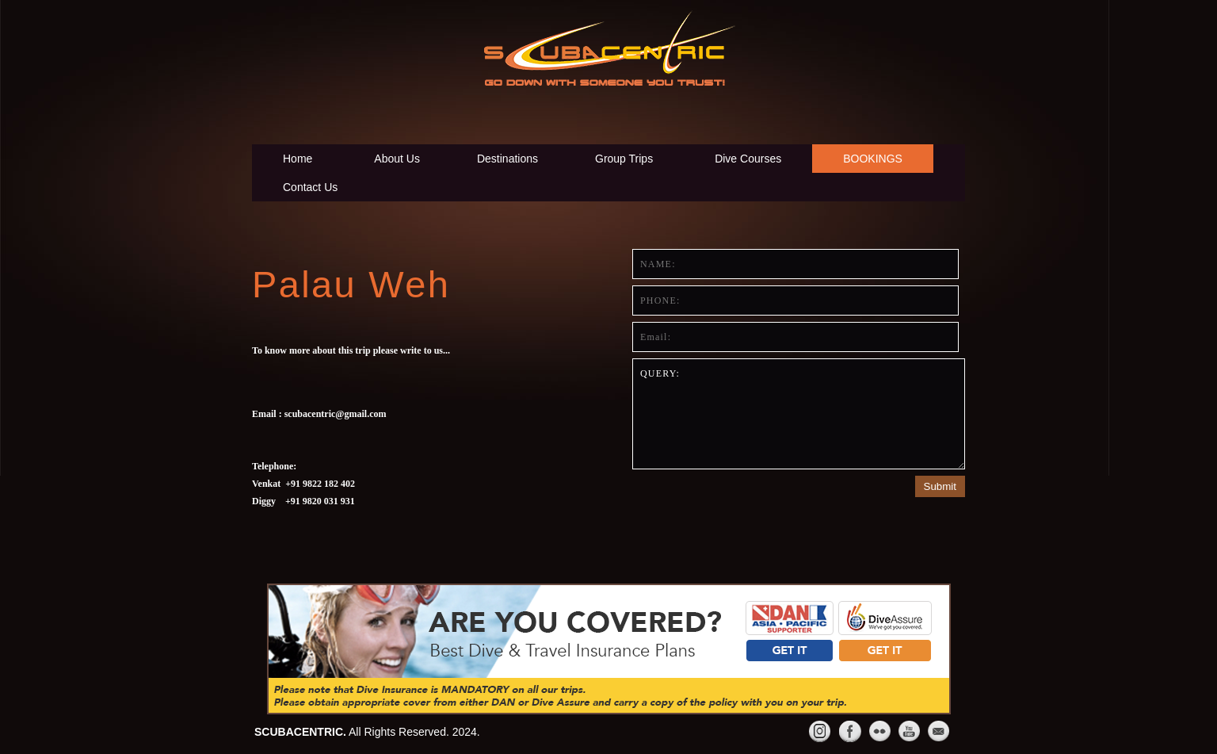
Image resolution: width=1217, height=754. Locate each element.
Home (297, 158)
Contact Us (310, 187)
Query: (798, 413)
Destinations (507, 158)
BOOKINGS (872, 158)
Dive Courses (748, 158)
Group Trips (624, 158)
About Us (397, 158)
